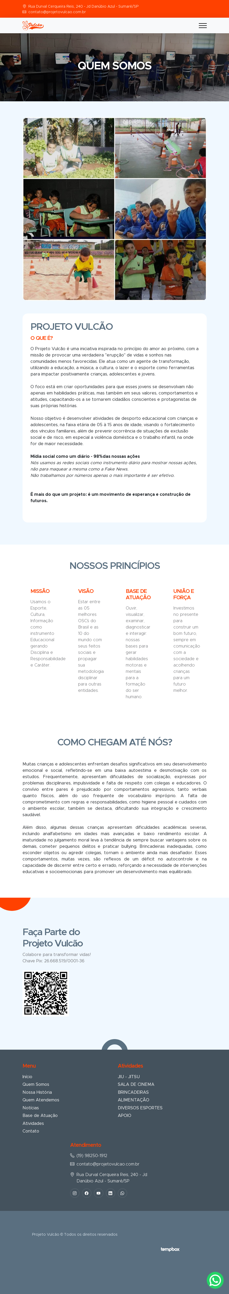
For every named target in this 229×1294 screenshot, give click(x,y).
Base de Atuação (40, 1116)
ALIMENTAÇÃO (133, 1100)
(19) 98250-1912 (92, 1156)
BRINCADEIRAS (133, 1092)
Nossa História (37, 1092)
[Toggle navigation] (203, 25)
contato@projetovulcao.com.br (57, 12)
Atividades (33, 1123)
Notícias (31, 1108)
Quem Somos (36, 1084)
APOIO (124, 1116)
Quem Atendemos (41, 1100)
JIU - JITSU (129, 1077)
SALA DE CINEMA (136, 1084)
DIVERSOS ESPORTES (140, 1108)
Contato (31, 1131)
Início (27, 1077)
